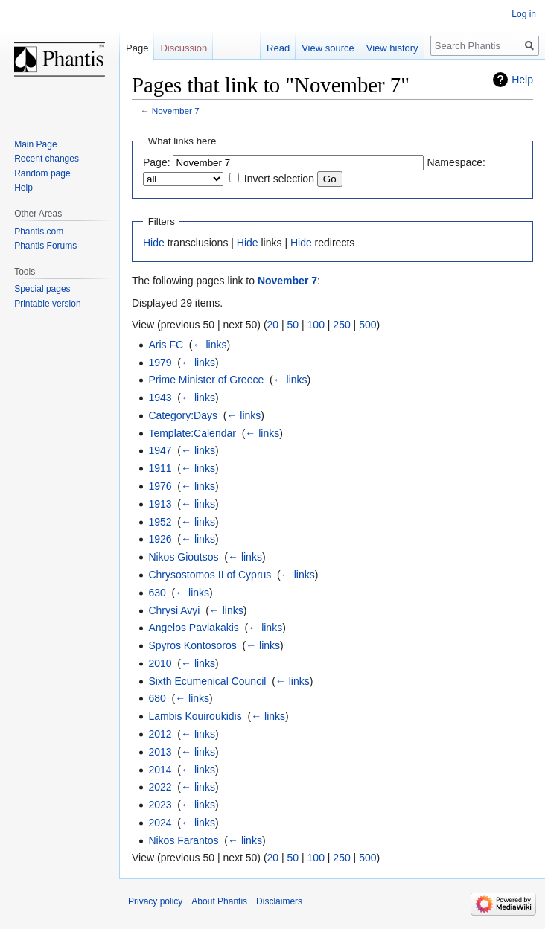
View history (392, 48)
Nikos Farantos (183, 840)
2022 (159, 787)
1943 (159, 397)
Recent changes (46, 158)
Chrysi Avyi (174, 610)
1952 (159, 522)
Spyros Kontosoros (192, 645)
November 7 (176, 110)
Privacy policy (155, 901)
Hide (154, 243)
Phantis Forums (45, 245)
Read (278, 48)
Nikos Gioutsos (183, 557)
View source (328, 48)
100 (316, 325)
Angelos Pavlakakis (193, 627)
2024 (159, 823)
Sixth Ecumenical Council (207, 681)
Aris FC (165, 345)
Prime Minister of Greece (206, 380)
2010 (159, 663)
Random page (42, 173)
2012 (159, 734)
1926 (159, 539)
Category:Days (182, 415)
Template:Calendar (192, 433)
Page (137, 48)
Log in (523, 14)
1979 (159, 362)
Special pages (42, 289)
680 (156, 698)
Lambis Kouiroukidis (194, 716)
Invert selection (279, 179)
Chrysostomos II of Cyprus (209, 575)
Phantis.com (38, 231)
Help (522, 80)
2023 (159, 805)
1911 (159, 468)
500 (367, 325)
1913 (159, 504)
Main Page (35, 144)
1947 (159, 450)
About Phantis (219, 901)
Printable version (47, 304)
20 (273, 325)
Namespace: (456, 162)
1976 (159, 486)
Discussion (183, 48)
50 (293, 325)
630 (156, 592)
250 (341, 325)
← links (210, 345)
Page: (156, 162)
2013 (159, 752)
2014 (159, 770)
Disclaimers (279, 901)
